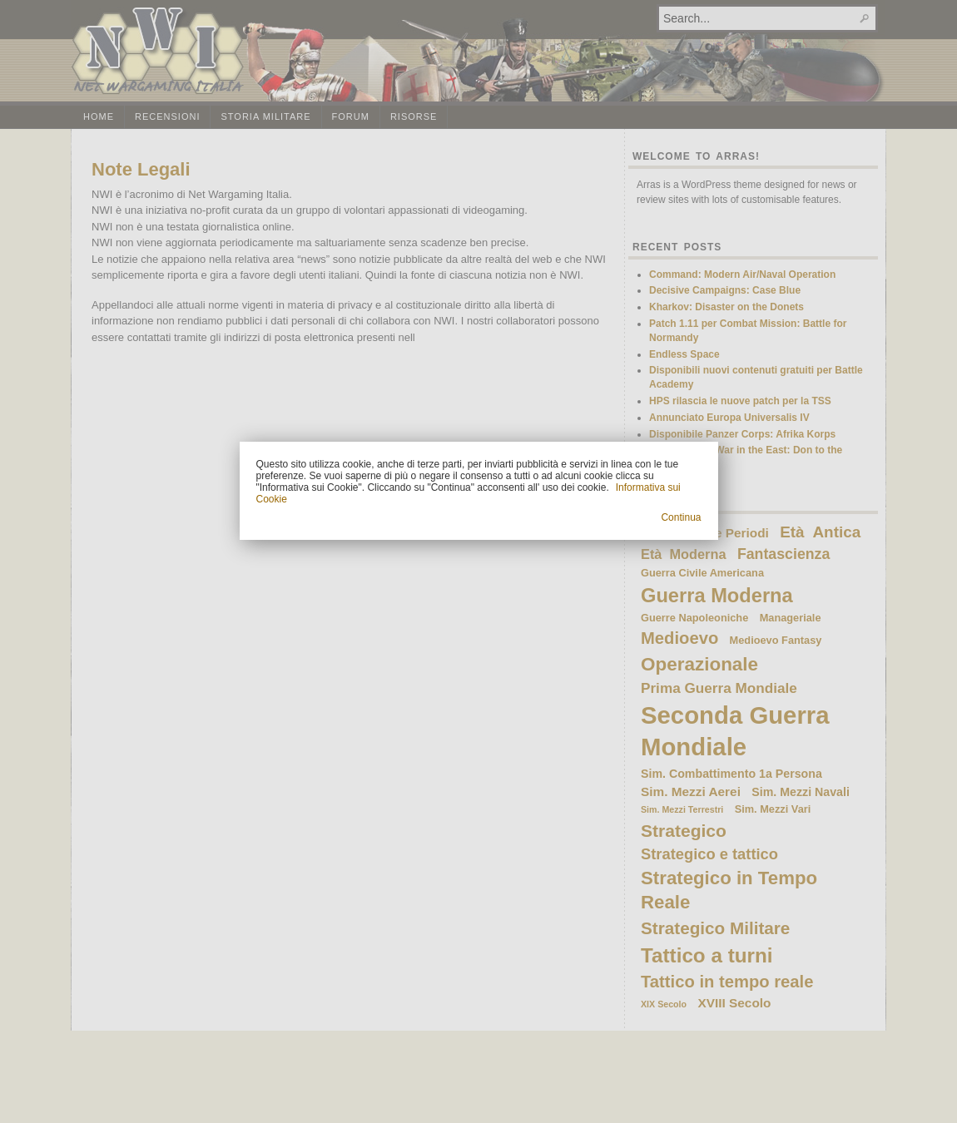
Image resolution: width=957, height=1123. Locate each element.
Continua (681, 517)
